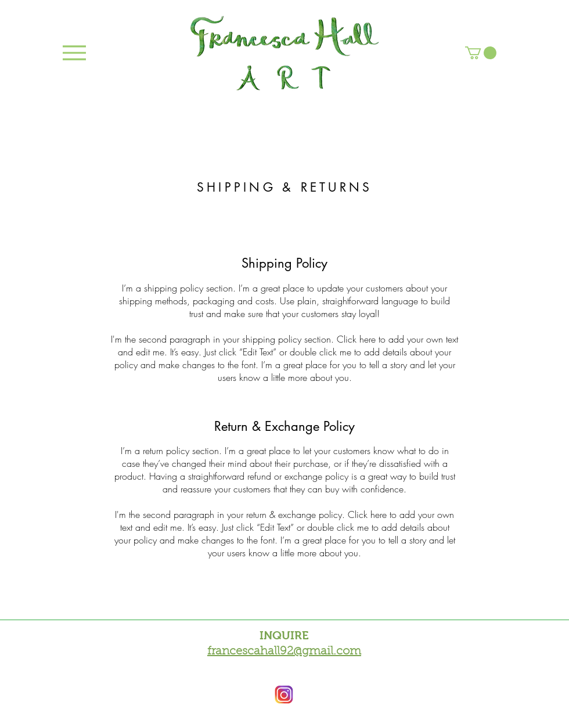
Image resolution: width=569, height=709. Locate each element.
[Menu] (74, 52)
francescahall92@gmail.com (284, 651)
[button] (480, 52)
